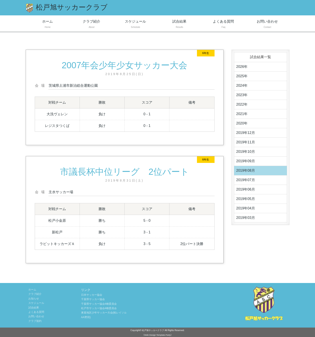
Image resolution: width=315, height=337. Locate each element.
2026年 (242, 66)
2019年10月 (245, 151)
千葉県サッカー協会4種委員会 (99, 303)
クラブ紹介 (91, 24)
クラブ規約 (35, 321)
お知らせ (33, 298)
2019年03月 (245, 218)
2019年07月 (245, 180)
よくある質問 (223, 24)
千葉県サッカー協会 (93, 299)
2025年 (242, 76)
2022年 (242, 104)
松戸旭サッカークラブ (153, 330)
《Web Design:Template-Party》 (157, 335)
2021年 (242, 114)
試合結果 (179, 24)
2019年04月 (245, 208)
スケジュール (135, 24)
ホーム (48, 24)
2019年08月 (245, 170)
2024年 (242, 85)
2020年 (242, 123)
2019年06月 (245, 189)
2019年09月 (245, 161)
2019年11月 (245, 142)
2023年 (242, 95)
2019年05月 (245, 199)
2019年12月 (245, 133)
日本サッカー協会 (91, 294)
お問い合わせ (267, 24)
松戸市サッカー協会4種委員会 (99, 308)
